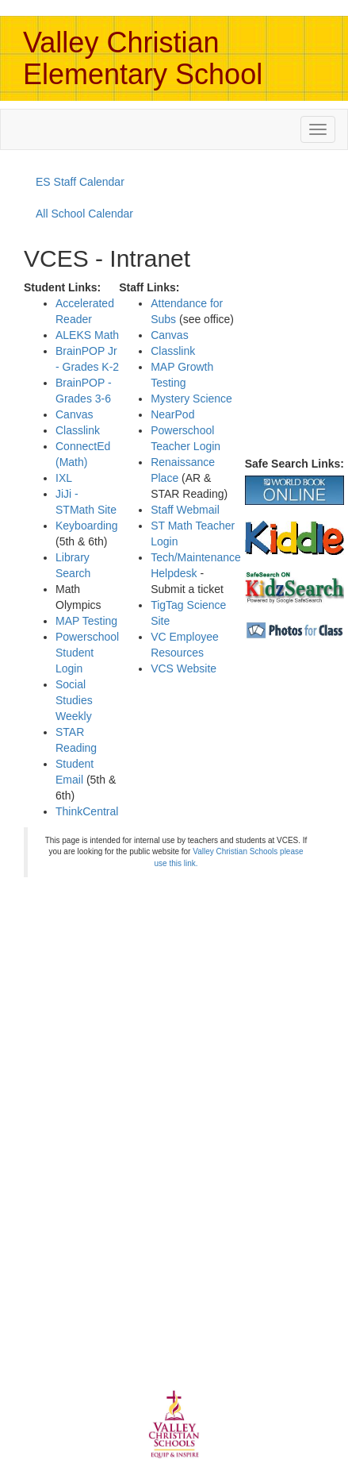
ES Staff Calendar (80, 181)
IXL (63, 478)
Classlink (77, 430)
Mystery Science (191, 398)
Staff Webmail (185, 509)
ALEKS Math (87, 335)
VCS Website (183, 668)
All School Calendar (84, 213)
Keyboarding (86, 525)
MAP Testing (86, 620)
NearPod (172, 414)
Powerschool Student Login (87, 652)
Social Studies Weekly (74, 700)
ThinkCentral (86, 811)
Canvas (74, 414)
